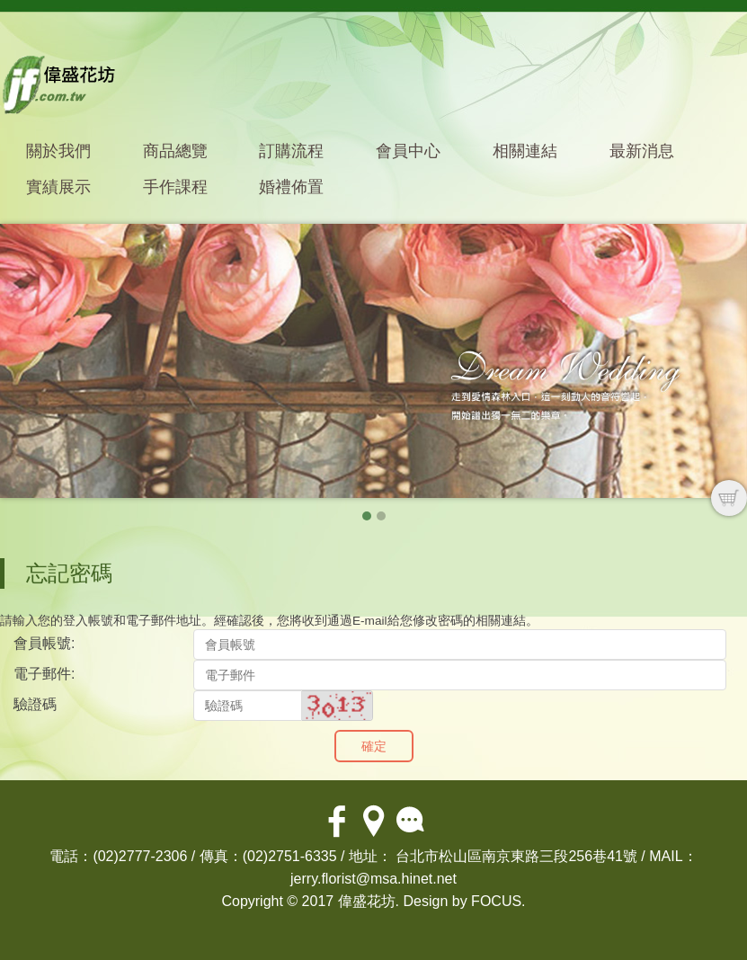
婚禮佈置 (291, 187)
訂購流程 (291, 151)
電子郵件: (44, 673)
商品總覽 (175, 151)
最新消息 (641, 151)
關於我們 (58, 151)
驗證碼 (35, 704)
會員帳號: (44, 643)
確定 (374, 746)
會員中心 (408, 151)
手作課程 (175, 187)
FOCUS (496, 901)
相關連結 (525, 151)
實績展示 (58, 187)
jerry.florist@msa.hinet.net (373, 878)
